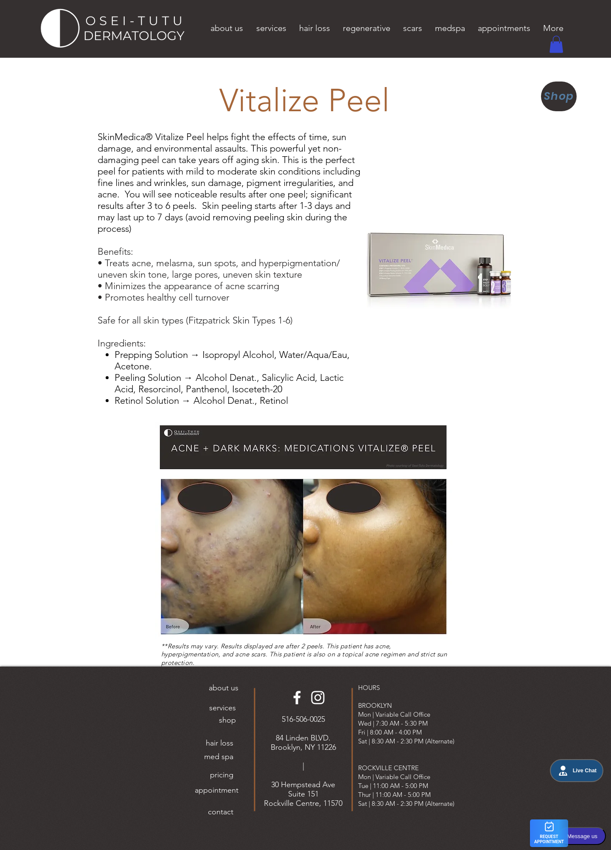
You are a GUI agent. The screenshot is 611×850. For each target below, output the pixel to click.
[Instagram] (318, 697)
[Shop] (559, 96)
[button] (226, 28)
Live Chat (577, 770)
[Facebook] (297, 697)
